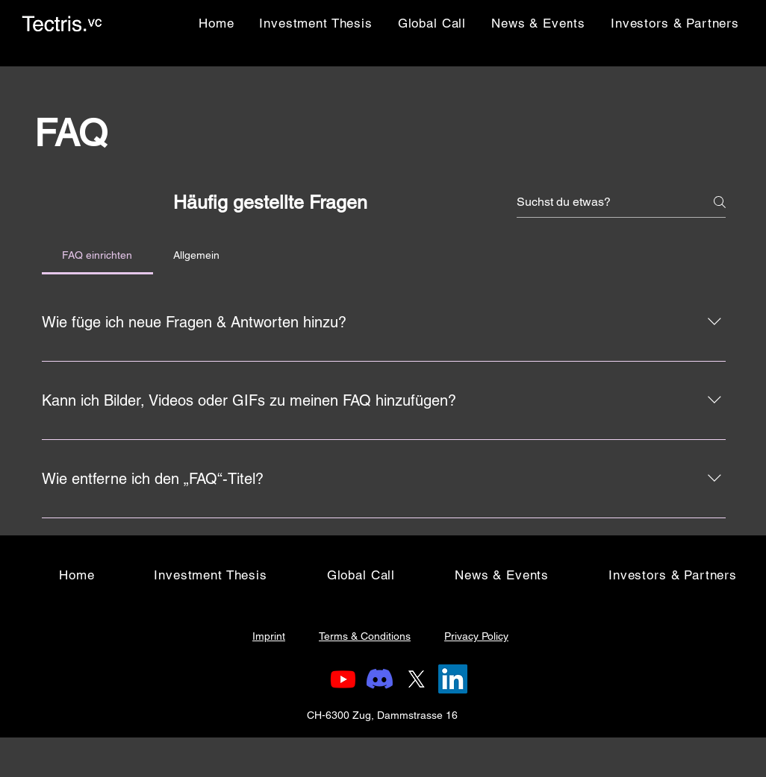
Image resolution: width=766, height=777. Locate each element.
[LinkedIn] (452, 678)
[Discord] (379, 678)
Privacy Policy (476, 636)
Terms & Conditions (365, 636)
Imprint (268, 636)
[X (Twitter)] (416, 678)
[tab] (97, 255)
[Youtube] (343, 678)
